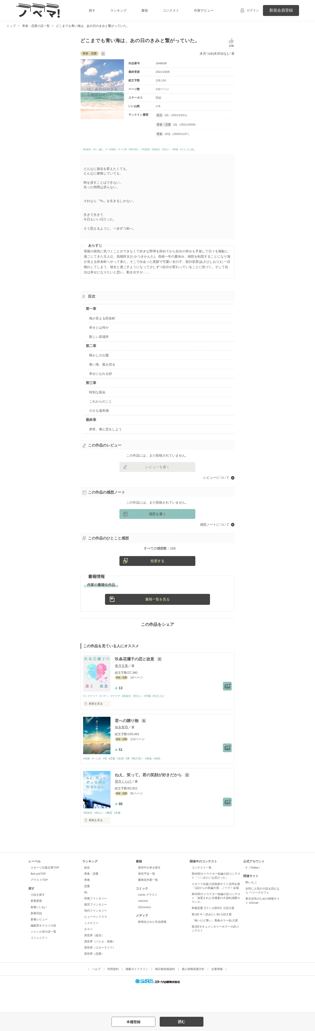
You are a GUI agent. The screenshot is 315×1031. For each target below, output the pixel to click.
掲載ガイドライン (137, 994)
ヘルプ (96, 994)
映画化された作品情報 (152, 947)
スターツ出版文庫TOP (45, 893)
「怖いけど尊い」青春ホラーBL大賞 (215, 945)
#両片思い (143, 783)
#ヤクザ (119, 720)
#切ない (195, 150)
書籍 (144, 10)
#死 (107, 783)
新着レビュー (39, 944)
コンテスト (171, 10)
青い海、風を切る (102, 372)
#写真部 (167, 150)
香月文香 (121, 690)
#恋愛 (115, 783)
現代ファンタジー (95, 936)
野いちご (251, 907)
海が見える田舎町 (102, 326)
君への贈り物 (127, 745)
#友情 (124, 783)
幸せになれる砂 (100, 381)
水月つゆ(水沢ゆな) (214, 53)
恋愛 (87, 911)
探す (92, 10)
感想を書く (157, 522)
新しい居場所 (99, 344)
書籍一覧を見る (157, 624)
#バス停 (136, 150)
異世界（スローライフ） (100, 973)
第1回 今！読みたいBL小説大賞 (212, 939)
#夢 (133, 783)
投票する (157, 585)
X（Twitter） (253, 893)
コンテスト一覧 (202, 893)
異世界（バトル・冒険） (100, 966)
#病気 (165, 783)
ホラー (88, 954)
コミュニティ (39, 963)
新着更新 (36, 926)
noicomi (143, 926)
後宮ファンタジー (95, 930)
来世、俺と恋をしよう (105, 437)
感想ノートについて (214, 532)
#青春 (207, 150)
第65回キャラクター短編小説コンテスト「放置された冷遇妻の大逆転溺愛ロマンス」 (216, 923)
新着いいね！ (39, 932)
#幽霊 (111, 837)
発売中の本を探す (149, 893)
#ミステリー (91, 720)
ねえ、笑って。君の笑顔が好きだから (149, 800)
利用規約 (113, 994)
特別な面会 (97, 400)
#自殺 (86, 783)
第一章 (91, 316)
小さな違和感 (99, 418)
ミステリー (91, 948)
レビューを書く (157, 475)
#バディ (106, 720)
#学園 (154, 720)
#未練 (120, 837)
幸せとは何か (99, 335)
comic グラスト (148, 920)
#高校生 (181, 150)
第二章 (91, 353)
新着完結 (36, 938)
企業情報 (217, 994)
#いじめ (98, 783)
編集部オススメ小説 (43, 950)
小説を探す (38, 920)
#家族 (155, 783)
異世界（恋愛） (94, 979)
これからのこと (100, 409)
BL (86, 917)
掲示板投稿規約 (165, 994)
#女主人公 (166, 720)
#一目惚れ (121, 150)
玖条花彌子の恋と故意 (135, 683)
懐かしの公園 (99, 363)
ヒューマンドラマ (95, 942)
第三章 (91, 390)
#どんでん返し (93, 157)
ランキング (118, 10)
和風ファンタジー (95, 923)
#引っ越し (103, 150)
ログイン (253, 10)
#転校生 (88, 150)
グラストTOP (39, 905)
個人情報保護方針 (193, 994)
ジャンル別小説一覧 (43, 957)
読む (181, 1022)
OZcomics (144, 932)
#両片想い (152, 150)
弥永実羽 (121, 752)
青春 (87, 905)
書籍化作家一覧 (148, 905)
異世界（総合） (94, 960)
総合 (87, 893)
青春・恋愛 (91, 899)
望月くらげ (123, 806)
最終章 (91, 427)
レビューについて (216, 485)
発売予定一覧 (146, 899)
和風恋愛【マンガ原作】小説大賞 (213, 933)
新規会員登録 (281, 10)
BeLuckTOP (38, 899)
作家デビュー (204, 10)
